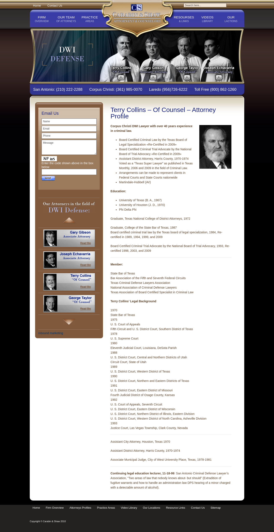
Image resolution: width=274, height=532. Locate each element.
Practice (90, 19)
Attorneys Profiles (80, 507)
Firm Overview (55, 507)
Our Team (66, 19)
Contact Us (54, 5)
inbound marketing (50, 333)
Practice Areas (106, 507)
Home (37, 5)
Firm (42, 19)
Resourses (184, 19)
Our (231, 19)
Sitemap (215, 507)
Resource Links (175, 507)
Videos (207, 19)
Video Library (129, 507)
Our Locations (151, 507)
